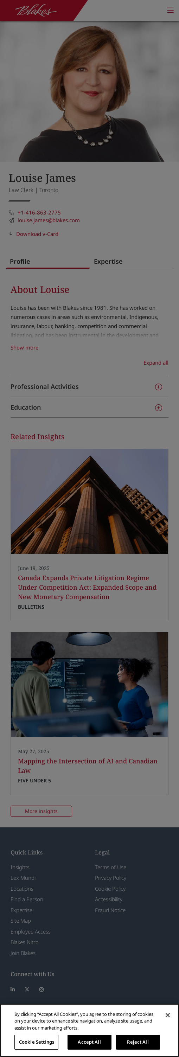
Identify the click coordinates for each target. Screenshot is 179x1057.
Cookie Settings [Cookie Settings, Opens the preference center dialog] (36, 1042)
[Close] (167, 1015)
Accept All (89, 1042)
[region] (89, 1030)
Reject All (137, 1042)
